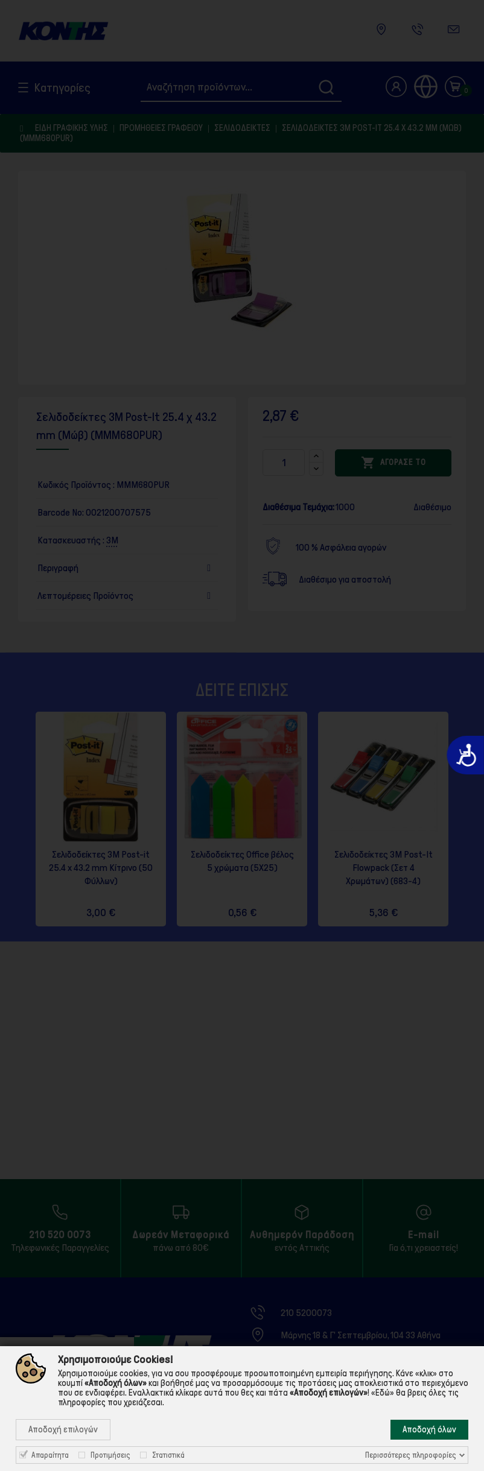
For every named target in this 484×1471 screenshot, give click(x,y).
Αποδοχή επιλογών (63, 1429)
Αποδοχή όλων (429, 1429)
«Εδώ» (382, 1392)
